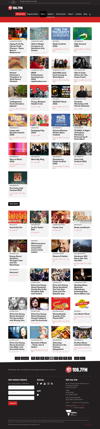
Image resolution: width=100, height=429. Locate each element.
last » (82, 358)
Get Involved (61, 14)
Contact (78, 14)
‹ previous (25, 358)
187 (56, 358)
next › (76, 358)
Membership (20, 14)
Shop (85, 14)
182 (33, 358)
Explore (51, 14)
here (70, 402)
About (71, 14)
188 (61, 358)
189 (65, 358)
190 (70, 358)
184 (42, 358)
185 (47, 358)
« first (17, 358)
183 (38, 358)
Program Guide (33, 14)
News (43, 14)
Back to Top (88, 424)
